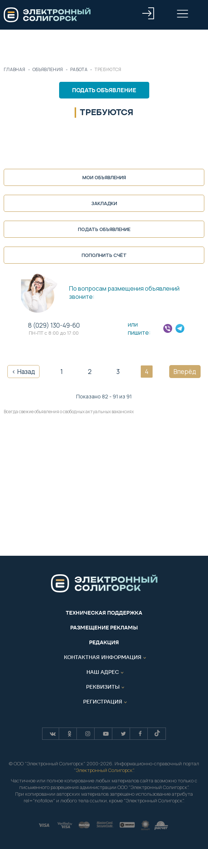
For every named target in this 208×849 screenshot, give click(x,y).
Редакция (104, 642)
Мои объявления (104, 177)
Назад (26, 371)
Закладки (104, 203)
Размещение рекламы (104, 627)
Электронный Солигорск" (104, 770)
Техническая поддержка (104, 612)
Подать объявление (104, 90)
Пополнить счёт (104, 255)
